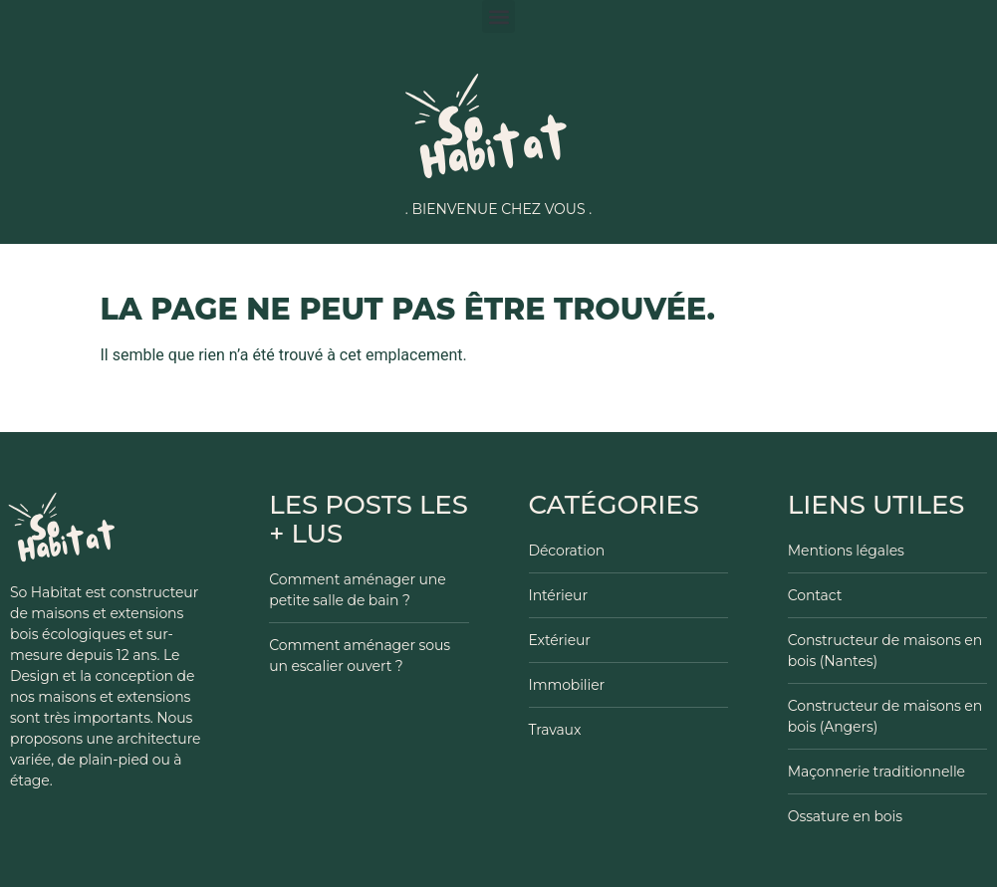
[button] (498, 16)
